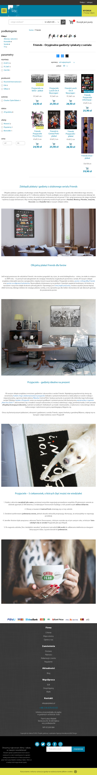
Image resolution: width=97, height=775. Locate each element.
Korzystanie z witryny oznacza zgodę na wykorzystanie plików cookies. (46, 772)
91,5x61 (7, 67)
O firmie (48, 633)
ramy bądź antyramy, (63, 286)
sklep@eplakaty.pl (48, 703)
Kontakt (48, 698)
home (31, 30)
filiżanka (36, 398)
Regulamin (48, 662)
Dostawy (48, 651)
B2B (48, 685)
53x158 (7, 70)
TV (5, 47)
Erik (6, 85)
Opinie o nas (48, 640)
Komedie (8, 42)
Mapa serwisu (48, 636)
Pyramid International (12, 82)
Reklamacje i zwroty (48, 658)
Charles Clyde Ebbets (12, 101)
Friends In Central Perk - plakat (54, 133)
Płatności (48, 655)
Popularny (8, 127)
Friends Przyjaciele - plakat (71, 134)
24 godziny (8, 112)
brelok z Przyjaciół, (22, 400)
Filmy (4, 36)
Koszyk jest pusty (81, 22)
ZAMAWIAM (78, 749)
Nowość (7, 124)
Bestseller (8, 131)
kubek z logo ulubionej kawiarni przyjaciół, (29, 396)
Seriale (7, 44)
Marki (48, 692)
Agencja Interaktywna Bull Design (66, 733)
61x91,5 (7, 63)
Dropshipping (48, 688)
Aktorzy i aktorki (10, 39)
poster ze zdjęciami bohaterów (18, 283)
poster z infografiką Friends (85, 281)
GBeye (7, 89)
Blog (48, 673)
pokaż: (58, 66)
